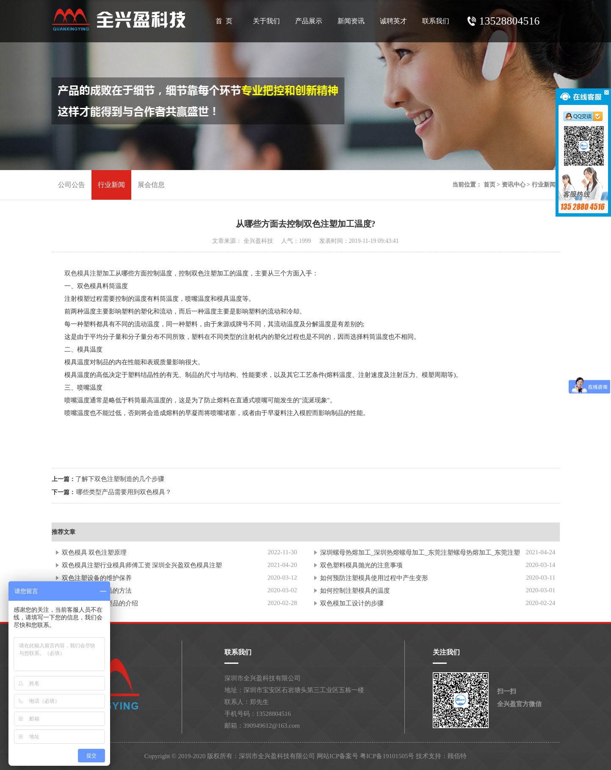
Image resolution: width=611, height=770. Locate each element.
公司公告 (71, 184)
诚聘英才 (393, 21)
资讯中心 (513, 185)
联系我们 (435, 21)
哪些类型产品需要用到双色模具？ (123, 492)
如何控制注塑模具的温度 (355, 590)
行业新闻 (111, 184)
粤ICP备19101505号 (387, 756)
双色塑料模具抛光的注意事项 (361, 565)
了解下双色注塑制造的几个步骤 (119, 479)
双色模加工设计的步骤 (352, 603)
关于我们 (266, 21)
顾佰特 (457, 756)
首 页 (224, 21)
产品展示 (308, 21)
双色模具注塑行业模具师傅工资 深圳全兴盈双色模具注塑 (142, 565)
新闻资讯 (351, 21)
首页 (489, 185)
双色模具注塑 (83, 273)
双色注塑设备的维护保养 (97, 578)
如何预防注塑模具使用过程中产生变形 (374, 578)
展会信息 (151, 184)
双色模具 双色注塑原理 (94, 552)
